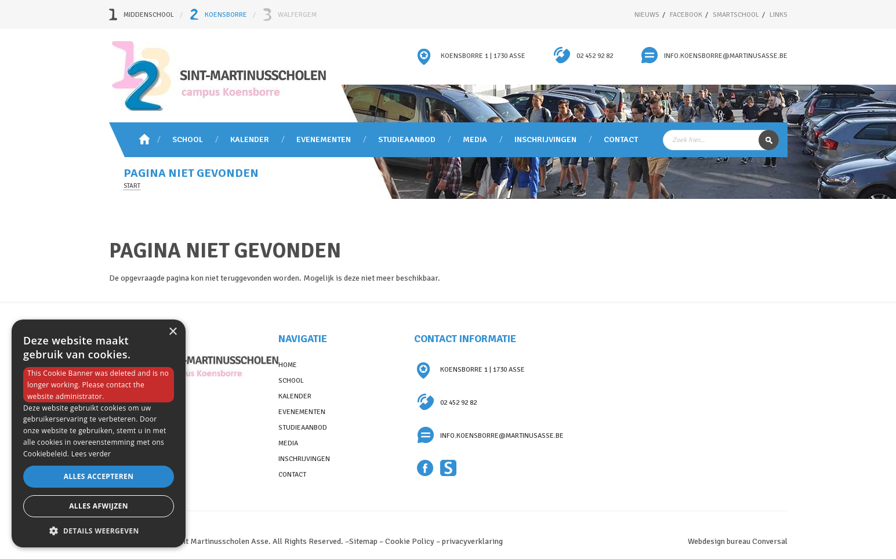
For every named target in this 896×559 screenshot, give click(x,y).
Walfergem (297, 14)
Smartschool (449, 468)
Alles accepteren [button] (99, 476)
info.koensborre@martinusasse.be (726, 56)
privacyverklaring (472, 541)
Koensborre (226, 14)
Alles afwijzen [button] (98, 506)
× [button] (172, 332)
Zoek (769, 140)
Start (132, 186)
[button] (98, 530)
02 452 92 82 (594, 56)
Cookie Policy (409, 541)
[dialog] (99, 433)
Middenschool (149, 14)
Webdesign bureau (719, 541)
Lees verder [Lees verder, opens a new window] (91, 454)
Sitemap (363, 541)
